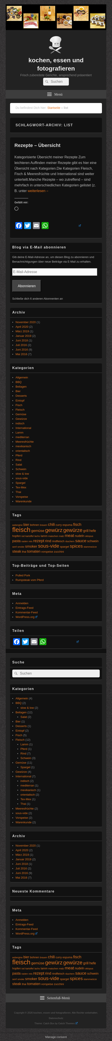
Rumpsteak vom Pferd (30, 580)
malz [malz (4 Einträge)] (61, 536)
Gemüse (21, 414)
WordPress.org (26, 617)
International (23, 428)
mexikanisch (23, 446)
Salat (19, 464)
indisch (20, 423)
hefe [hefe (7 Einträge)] (92, 531)
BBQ (18, 382)
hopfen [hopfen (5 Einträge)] (16, 536)
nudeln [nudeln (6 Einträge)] (79, 536)
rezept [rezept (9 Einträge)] (38, 541)
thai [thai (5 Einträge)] (24, 551)
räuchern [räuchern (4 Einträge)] (69, 541)
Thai (18, 492)
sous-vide (22, 478)
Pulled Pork (23, 575)
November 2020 (26, 322)
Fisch (19, 405)
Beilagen (21, 386)
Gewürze (21, 418)
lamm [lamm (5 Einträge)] (44, 536)
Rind (18, 460)
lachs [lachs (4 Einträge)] (37, 536)
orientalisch (23, 450)
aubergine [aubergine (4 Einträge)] (17, 525)
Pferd (19, 455)
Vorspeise (22, 496)
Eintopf (20, 400)
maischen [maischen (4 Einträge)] (53, 536)
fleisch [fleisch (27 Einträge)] (21, 529)
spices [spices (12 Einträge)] (76, 545)
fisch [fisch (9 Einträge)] (77, 524)
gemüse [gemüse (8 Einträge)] (37, 531)
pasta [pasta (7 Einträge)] (16, 541)
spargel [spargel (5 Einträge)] (64, 546)
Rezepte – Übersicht (37, 145)
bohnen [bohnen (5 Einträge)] (34, 524)
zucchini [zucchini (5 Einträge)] (59, 551)
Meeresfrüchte (25, 441)
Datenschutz (56, 1018)
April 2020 (22, 326)
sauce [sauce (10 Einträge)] (80, 540)
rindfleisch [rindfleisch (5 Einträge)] (58, 541)
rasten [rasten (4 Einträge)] (24, 541)
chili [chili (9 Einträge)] (51, 524)
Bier (18, 391)
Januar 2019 (23, 335)
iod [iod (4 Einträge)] (22, 536)
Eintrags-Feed (24, 607)
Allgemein (22, 377)
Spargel (20, 482)
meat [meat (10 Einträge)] (69, 535)
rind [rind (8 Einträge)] (48, 541)
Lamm (19, 432)
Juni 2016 (22, 349)
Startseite (53, 108)
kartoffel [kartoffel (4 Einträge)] (29, 536)
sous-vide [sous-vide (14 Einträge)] (48, 546)
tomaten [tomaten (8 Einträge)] (33, 551)
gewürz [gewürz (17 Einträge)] (53, 530)
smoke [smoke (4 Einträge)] (21, 546)
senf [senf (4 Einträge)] (14, 546)
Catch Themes (68, 1023)
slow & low (22, 473)
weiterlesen (38, 191)
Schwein (21, 469)
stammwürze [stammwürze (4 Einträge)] (90, 546)
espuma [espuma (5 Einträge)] (67, 524)
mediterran (22, 437)
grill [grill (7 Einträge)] (85, 531)
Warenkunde (24, 501)
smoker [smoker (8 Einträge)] (31, 546)
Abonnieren (27, 286)
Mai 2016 (21, 354)
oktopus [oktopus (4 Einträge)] (89, 536)
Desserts (21, 395)
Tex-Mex (21, 487)
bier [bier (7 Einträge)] (26, 524)
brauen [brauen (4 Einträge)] (43, 525)
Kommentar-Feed (27, 612)
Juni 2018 (22, 340)
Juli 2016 (21, 345)
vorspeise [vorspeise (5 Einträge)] (47, 551)
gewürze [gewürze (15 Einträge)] (72, 530)
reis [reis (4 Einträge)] (30, 541)
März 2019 (22, 331)
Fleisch (20, 409)
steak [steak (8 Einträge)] (16, 551)
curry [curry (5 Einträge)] (59, 524)
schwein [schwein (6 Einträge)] (93, 541)
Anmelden (22, 603)
